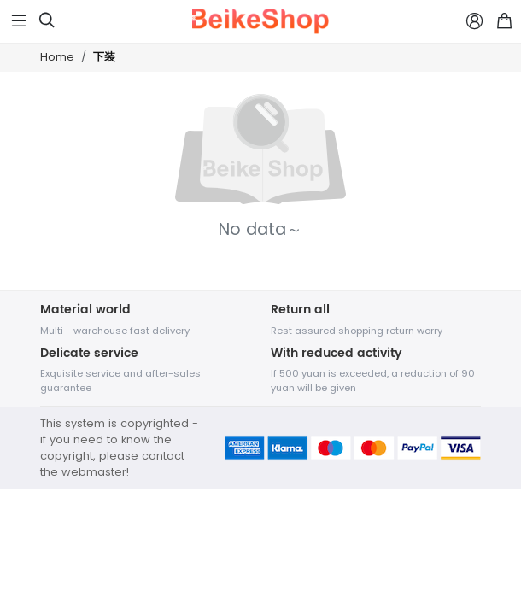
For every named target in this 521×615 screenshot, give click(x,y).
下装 (104, 58)
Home (57, 57)
